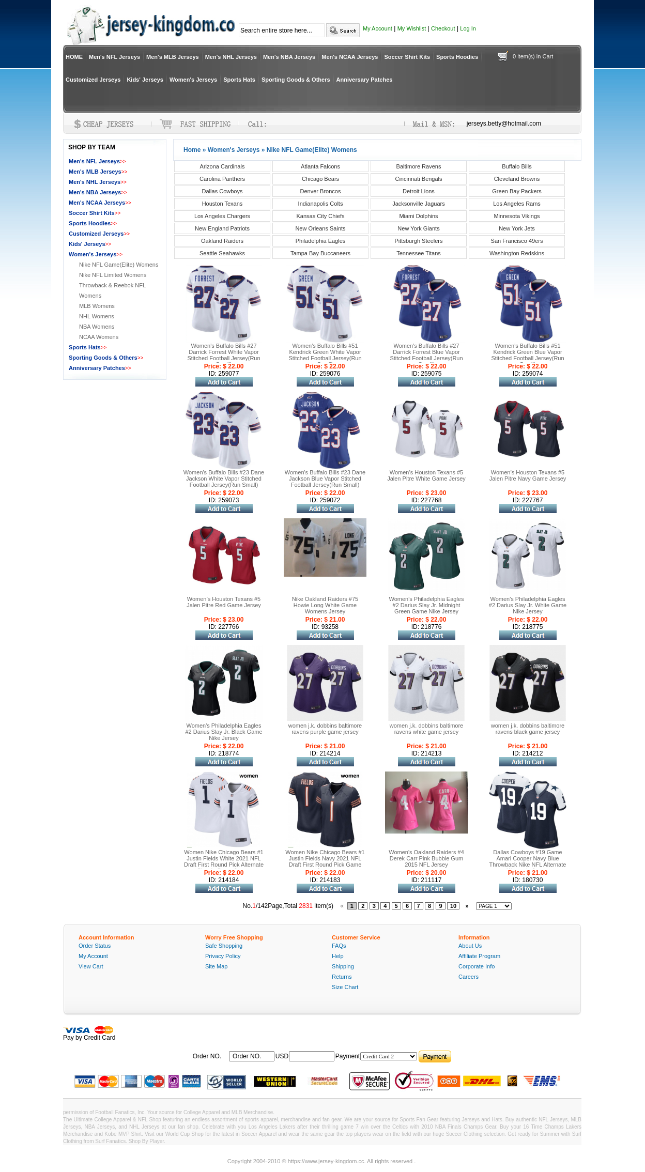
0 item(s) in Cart (533, 56)
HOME (74, 57)
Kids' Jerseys (145, 79)
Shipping (343, 966)
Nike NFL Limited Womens (112, 275)
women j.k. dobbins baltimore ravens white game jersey (426, 728)
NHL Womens (96, 316)
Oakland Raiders (222, 241)
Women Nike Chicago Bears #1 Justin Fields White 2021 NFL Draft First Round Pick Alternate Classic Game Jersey (224, 861)
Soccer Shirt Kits (407, 57)
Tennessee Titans (418, 253)
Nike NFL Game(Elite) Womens (118, 264)
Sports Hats (239, 79)
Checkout (443, 28)
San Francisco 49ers (517, 241)
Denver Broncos (320, 191)
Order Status (95, 946)
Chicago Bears (320, 179)
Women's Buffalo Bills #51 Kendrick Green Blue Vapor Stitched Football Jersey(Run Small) (527, 355)
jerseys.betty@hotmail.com (504, 123)
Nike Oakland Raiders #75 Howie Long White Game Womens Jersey (325, 605)
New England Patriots (222, 228)
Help (338, 956)
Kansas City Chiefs (321, 216)
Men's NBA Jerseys (289, 57)
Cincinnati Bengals (418, 179)
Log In (468, 28)
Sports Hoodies (457, 57)
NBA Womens (96, 326)
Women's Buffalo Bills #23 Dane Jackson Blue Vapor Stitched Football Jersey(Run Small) (325, 478)
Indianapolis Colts (320, 204)
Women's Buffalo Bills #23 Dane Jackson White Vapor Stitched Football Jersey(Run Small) (223, 478)
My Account (377, 28)
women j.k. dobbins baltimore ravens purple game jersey (325, 728)
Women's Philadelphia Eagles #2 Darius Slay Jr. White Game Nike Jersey (527, 605)
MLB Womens (97, 306)
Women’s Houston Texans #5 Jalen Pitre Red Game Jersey (224, 602)
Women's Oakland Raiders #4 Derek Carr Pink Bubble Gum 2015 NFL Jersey (426, 858)
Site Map (216, 966)
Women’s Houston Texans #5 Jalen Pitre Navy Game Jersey (527, 475)
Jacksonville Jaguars (418, 204)
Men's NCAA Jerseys (349, 57)
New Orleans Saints (320, 228)
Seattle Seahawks (222, 253)
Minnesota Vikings (517, 216)
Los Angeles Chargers (222, 216)
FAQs (339, 946)
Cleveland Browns (517, 179)
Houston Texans (222, 204)
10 (453, 906)
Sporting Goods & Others (296, 79)
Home (192, 149)
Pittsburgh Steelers (419, 241)
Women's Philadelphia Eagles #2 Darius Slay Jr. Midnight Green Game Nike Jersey (426, 605)
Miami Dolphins (418, 216)
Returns (342, 977)
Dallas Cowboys (222, 191)
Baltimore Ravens (418, 166)
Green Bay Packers (516, 191)
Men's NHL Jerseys (231, 57)
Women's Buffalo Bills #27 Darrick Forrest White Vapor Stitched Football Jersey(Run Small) (223, 355)
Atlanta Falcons (320, 166)
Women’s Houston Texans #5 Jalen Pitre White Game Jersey (426, 475)
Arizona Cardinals (222, 166)
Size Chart (345, 987)
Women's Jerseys (193, 79)
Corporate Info (476, 966)
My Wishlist (411, 28)
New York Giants (418, 228)
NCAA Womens (98, 337)
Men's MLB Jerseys (172, 57)
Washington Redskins (516, 253)
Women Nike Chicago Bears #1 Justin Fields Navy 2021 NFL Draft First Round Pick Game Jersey (324, 861)
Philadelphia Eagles (321, 241)
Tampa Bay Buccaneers (320, 253)
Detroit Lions (419, 191)
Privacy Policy (222, 956)
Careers (468, 977)
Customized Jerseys (93, 79)
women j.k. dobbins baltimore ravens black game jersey (527, 728)
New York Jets (517, 228)
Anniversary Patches (364, 79)
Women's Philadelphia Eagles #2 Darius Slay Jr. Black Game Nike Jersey (223, 731)
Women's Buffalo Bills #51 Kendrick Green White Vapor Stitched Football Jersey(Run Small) (324, 355)
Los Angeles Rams (517, 204)
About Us (470, 946)
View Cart (91, 966)
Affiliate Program (479, 956)
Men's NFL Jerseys (114, 57)
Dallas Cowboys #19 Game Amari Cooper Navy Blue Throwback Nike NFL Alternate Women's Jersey (527, 861)
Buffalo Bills (516, 166)
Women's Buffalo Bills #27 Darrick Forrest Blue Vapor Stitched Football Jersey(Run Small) (426, 355)
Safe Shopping (223, 946)
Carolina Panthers (222, 179)
